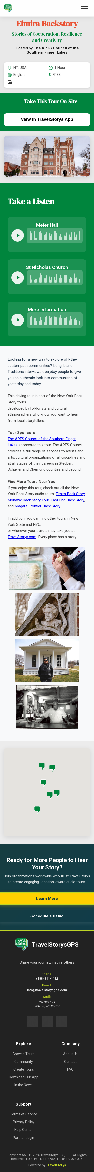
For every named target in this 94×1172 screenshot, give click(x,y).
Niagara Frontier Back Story (37, 506)
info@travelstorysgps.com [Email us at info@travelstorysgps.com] (47, 990)
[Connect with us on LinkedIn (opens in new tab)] (61, 1021)
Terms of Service (23, 1114)
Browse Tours (23, 1054)
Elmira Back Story (70, 494)
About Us (70, 1054)
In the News (23, 1085)
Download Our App (23, 1077)
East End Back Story (67, 500)
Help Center (23, 1130)
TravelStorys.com (22, 537)
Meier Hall (47, 225)
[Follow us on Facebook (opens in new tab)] (32, 1021)
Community (23, 1062)
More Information (47, 309)
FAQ (70, 1069)
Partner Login (23, 1138)
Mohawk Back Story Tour (28, 500)
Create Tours (23, 1069)
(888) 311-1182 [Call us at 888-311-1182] (47, 978)
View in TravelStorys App (47, 119)
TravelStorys (56, 1165)
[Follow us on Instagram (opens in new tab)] (47, 1021)
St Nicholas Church (47, 267)
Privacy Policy (23, 1122)
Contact (70, 1062)
